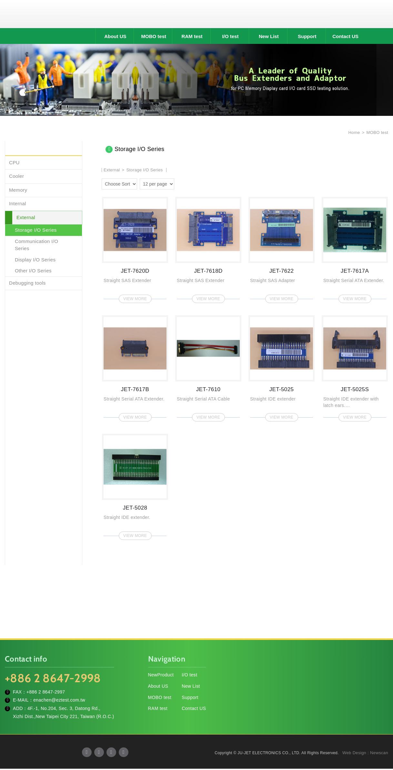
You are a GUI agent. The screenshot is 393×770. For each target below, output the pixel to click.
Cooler (16, 177)
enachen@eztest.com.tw (59, 701)
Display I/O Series (35, 260)
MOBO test (153, 37)
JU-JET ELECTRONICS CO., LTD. (196, 14)
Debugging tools (27, 284)
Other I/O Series (33, 272)
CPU (14, 163)
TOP (380, 736)
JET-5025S (355, 368)
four (190, 184)
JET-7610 (208, 368)
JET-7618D (208, 249)
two (181, 184)
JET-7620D (135, 249)
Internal (17, 205)
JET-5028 (135, 486)
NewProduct (161, 676)
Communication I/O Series (36, 245)
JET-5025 (281, 368)
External (25, 218)
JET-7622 (281, 249)
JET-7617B (135, 368)
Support (307, 37)
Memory (18, 191)
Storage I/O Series (36, 231)
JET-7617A (355, 249)
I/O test (230, 37)
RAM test (192, 37)
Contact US (345, 37)
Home (353, 133)
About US (115, 37)
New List (269, 37)
